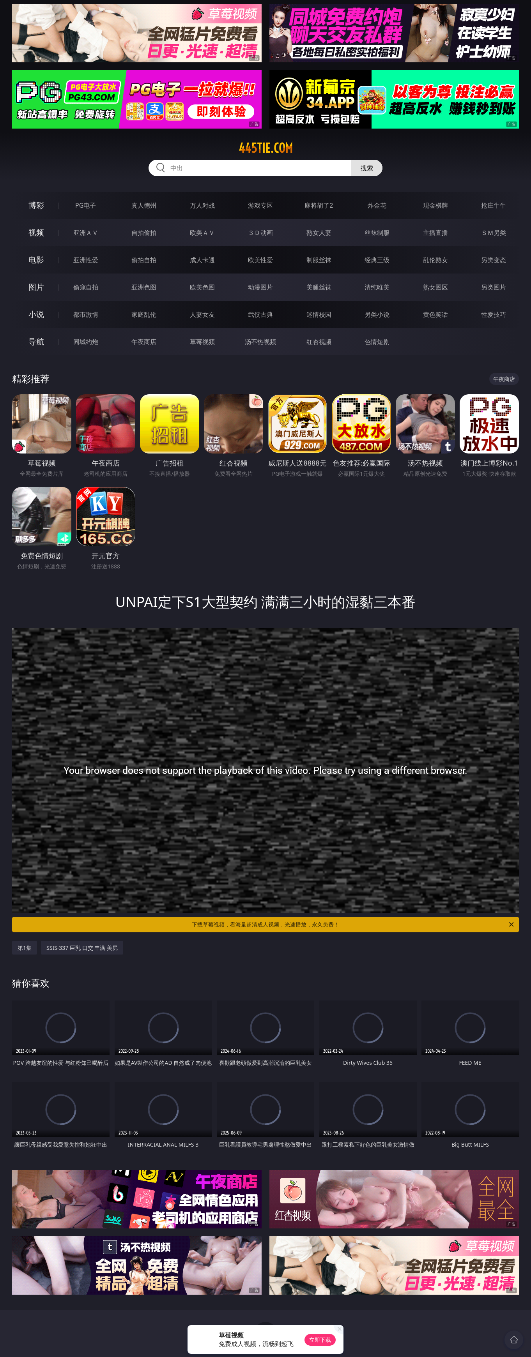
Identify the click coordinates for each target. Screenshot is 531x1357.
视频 (36, 232)
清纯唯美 (377, 287)
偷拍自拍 (143, 260)
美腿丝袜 (318, 287)
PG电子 (85, 205)
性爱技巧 (493, 314)
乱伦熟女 (435, 260)
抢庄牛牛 (493, 205)
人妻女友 (202, 314)
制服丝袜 (318, 260)
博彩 (36, 205)
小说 (36, 314)
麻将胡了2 (318, 205)
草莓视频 (202, 341)
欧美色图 (202, 287)
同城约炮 (85, 341)
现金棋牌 (435, 205)
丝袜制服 (377, 232)
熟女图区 (435, 287)
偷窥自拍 (85, 287)
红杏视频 (318, 341)
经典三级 (377, 260)
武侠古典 (260, 314)
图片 (36, 287)
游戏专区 (260, 205)
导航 (36, 341)
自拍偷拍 (143, 232)
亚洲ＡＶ (85, 232)
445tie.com (266, 148)
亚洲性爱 (85, 260)
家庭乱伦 (143, 314)
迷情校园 (318, 314)
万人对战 (202, 205)
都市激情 (85, 314)
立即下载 (320, 1339)
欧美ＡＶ (202, 232)
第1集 (25, 947)
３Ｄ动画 (260, 232)
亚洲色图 (143, 287)
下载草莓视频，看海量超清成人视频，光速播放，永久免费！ (353, 924)
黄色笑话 (435, 314)
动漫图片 (260, 287)
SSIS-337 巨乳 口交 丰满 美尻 (82, 947)
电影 (36, 259)
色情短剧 (377, 341)
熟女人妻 (318, 232)
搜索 (367, 168)
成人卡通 (202, 260)
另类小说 (377, 314)
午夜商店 (143, 341)
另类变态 (493, 260)
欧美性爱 (260, 260)
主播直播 (435, 232)
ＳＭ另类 (493, 232)
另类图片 (493, 287)
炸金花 (377, 205)
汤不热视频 (260, 341)
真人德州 (143, 205)
